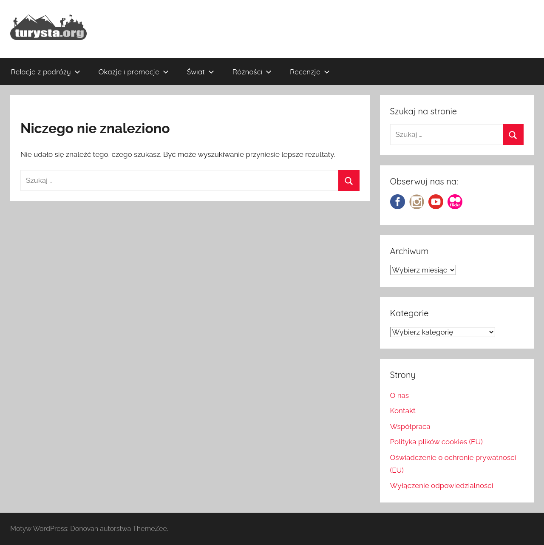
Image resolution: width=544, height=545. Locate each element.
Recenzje (310, 71)
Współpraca (410, 426)
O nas (399, 395)
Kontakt (403, 410)
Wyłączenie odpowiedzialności (441, 485)
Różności (252, 71)
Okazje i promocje (134, 71)
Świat (200, 71)
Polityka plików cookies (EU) (436, 441)
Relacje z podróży (45, 71)
